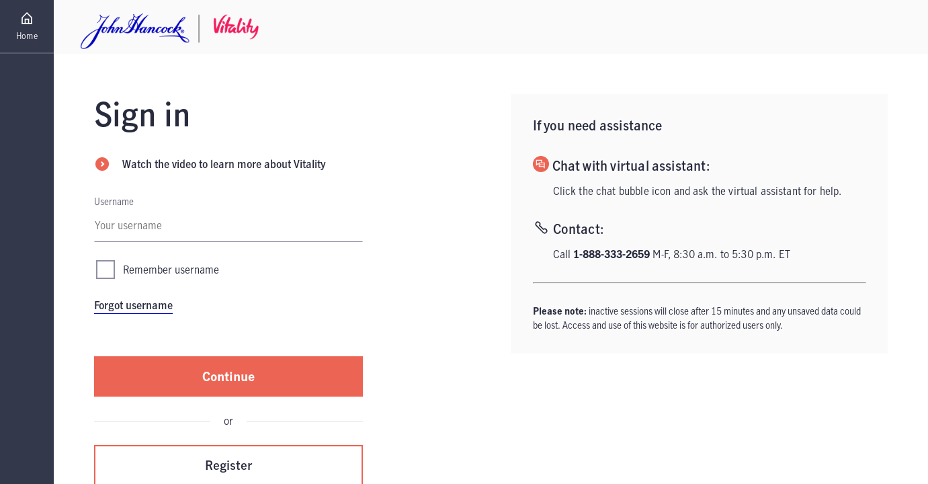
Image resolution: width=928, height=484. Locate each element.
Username (114, 201)
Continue (228, 376)
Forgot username (133, 305)
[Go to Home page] (27, 27)
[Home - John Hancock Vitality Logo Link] (170, 27)
